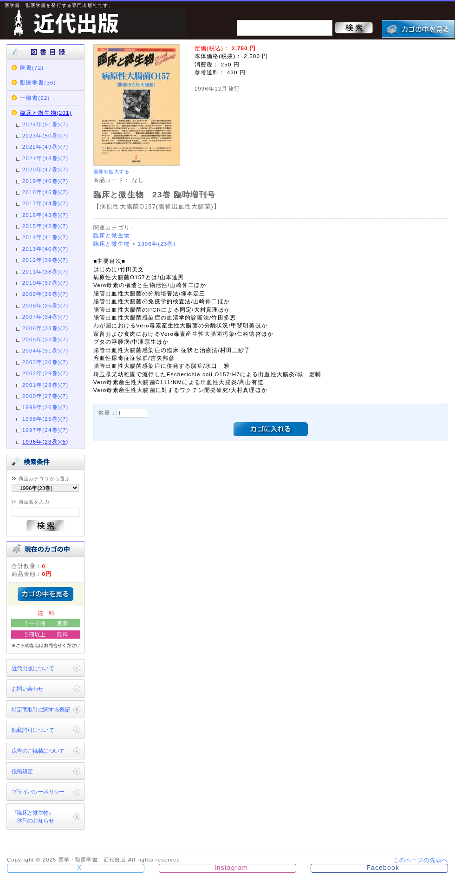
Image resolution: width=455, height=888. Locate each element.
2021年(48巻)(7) (45, 158)
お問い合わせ (28, 689)
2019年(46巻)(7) (45, 181)
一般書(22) (35, 98)
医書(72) (32, 68)
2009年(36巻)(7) (45, 294)
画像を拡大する (111, 171)
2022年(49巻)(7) (45, 147)
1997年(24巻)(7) (45, 430)
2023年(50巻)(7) (45, 135)
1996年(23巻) (157, 244)
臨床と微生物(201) (46, 113)
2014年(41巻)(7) (45, 237)
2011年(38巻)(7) (45, 271)
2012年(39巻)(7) (45, 260)
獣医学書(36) (38, 82)
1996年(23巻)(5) (45, 441)
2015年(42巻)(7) (45, 226)
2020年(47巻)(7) (45, 169)
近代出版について (33, 668)
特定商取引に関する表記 (41, 709)
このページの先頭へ (420, 860)
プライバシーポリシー (38, 792)
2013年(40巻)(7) (45, 249)
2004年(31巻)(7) (45, 350)
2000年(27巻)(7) (45, 396)
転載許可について (33, 730)
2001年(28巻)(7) (45, 385)
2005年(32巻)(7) (45, 339)
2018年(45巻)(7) (45, 192)
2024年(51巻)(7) (45, 124)
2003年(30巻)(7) (45, 362)
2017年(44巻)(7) (45, 203)
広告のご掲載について (38, 751)
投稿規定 (22, 771)
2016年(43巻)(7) (45, 215)
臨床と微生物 (111, 235)
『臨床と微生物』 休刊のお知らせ (33, 816)
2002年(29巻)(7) (45, 373)
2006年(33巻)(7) (45, 328)
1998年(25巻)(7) (45, 419)
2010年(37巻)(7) (45, 283)
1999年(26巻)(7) (45, 407)
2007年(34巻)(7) (45, 316)
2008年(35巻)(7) (45, 305)
